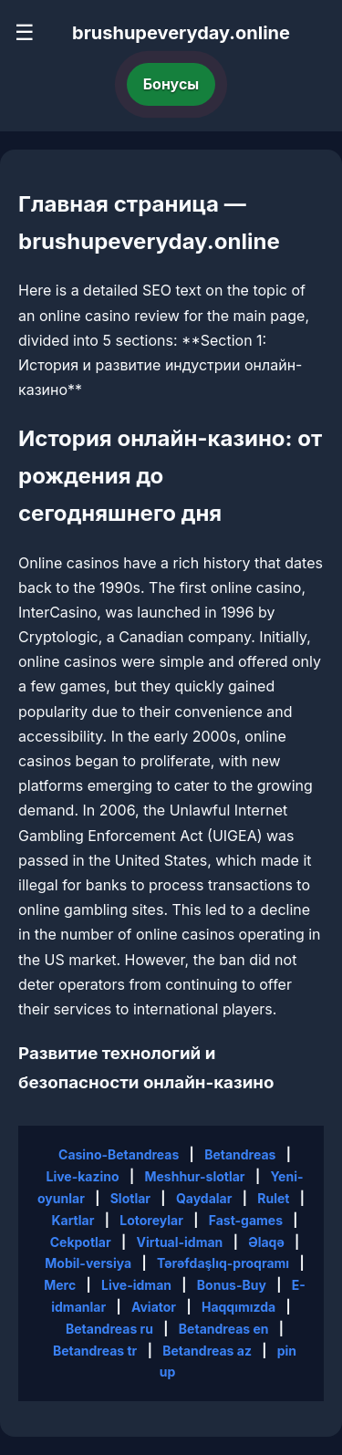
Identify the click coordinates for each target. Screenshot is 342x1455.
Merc (60, 1285)
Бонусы (171, 84)
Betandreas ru (109, 1328)
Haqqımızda (238, 1307)
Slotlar (130, 1198)
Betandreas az (207, 1350)
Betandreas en (224, 1328)
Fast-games (246, 1220)
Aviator (153, 1307)
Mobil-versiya (88, 1263)
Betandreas (239, 1154)
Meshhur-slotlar (194, 1176)
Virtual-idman (180, 1242)
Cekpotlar (80, 1242)
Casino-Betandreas (118, 1154)
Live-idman (136, 1285)
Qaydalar (204, 1198)
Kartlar (72, 1220)
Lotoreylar (151, 1220)
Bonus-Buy (231, 1285)
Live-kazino (82, 1176)
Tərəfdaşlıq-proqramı (223, 1263)
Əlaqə (266, 1242)
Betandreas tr (95, 1350)
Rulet (273, 1198)
